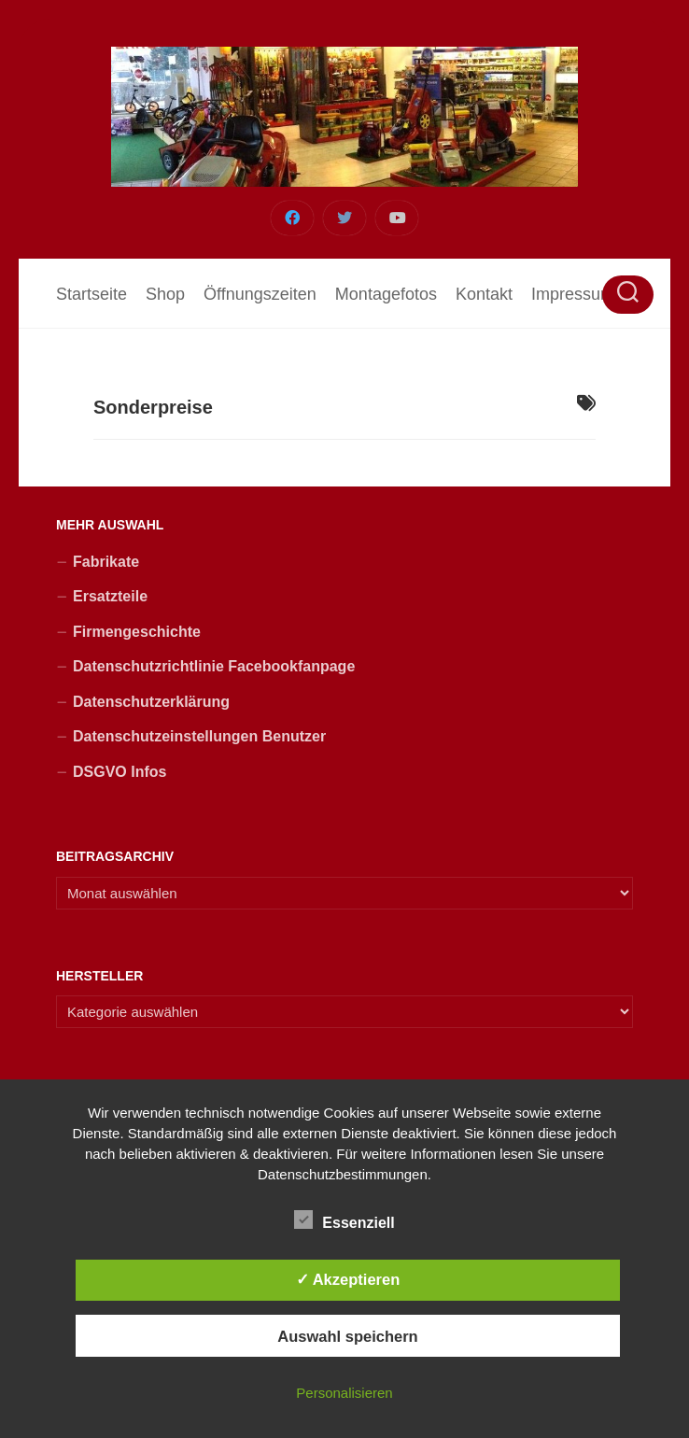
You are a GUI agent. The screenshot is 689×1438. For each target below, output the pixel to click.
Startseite (91, 294)
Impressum (572, 294)
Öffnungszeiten (260, 294)
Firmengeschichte (137, 632)
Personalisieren (344, 1393)
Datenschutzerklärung (151, 702)
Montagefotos (386, 294)
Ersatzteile (110, 596)
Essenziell (344, 1220)
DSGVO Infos (119, 772)
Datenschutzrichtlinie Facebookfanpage (214, 666)
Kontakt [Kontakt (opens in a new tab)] (484, 294)
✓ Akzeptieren (348, 1279)
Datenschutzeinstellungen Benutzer (199, 736)
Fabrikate (106, 562)
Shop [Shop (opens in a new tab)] (165, 294)
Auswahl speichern (347, 1336)
